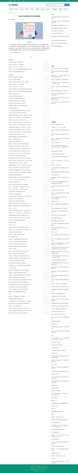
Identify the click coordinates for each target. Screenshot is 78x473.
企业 (48, 9)
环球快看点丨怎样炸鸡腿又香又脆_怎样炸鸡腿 (17, 103)
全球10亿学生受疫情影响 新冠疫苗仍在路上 (58, 40)
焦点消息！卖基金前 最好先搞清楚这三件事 (58, 308)
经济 (16, 9)
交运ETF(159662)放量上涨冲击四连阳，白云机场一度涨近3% (19, 122)
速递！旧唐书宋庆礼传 (55, 439)
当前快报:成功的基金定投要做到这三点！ (58, 314)
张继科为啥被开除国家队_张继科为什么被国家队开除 (18, 246)
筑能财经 (12, 12)
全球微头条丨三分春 (54, 201)
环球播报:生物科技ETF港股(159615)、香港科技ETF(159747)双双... (20, 127)
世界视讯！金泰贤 (54, 353)
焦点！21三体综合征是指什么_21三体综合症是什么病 (18, 189)
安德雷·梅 (53, 408)
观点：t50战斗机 (54, 364)
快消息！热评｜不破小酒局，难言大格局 (58, 215)
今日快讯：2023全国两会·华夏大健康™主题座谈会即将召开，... (20, 255)
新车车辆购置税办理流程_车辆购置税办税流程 (59, 403)
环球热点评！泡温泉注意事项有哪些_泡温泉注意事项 (18, 203)
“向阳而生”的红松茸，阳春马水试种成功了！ (16, 198)
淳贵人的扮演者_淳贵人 (55, 174)
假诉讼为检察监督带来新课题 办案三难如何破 (59, 28)
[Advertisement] (60, 57)
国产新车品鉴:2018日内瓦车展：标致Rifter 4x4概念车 (18, 162)
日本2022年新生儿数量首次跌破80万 (15, 193)
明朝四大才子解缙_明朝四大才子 (14, 93)
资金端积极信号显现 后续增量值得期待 (15, 174)
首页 (11, 0)
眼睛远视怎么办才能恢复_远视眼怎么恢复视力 (17, 253)
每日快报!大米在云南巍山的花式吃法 (57, 429)
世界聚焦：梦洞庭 (54, 397)
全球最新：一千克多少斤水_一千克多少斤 (16, 66)
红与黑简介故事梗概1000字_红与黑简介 (58, 153)
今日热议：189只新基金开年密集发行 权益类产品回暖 (18, 241)
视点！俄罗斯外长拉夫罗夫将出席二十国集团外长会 (18, 263)
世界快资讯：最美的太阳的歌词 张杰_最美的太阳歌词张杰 (19, 270)
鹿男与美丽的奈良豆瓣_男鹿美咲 (57, 411)
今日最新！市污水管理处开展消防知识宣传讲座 (17, 220)
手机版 (68, 0)
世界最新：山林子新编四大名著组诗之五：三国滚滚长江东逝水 (20, 210)
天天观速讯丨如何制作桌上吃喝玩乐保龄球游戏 (59, 419)
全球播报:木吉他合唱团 (55, 453)
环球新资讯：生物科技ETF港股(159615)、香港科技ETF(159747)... (20, 308)
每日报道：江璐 (54, 400)
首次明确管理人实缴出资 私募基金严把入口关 (17, 134)
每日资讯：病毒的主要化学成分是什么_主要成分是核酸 (18, 184)
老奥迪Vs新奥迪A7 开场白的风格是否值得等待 (17, 201)
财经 (23, 0)
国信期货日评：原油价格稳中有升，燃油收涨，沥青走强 (18, 146)
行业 (32, 9)
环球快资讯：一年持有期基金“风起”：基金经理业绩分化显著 (19, 117)
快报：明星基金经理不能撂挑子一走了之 (58, 311)
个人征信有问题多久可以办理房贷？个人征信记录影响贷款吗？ (20, 148)
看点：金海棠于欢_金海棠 (55, 342)
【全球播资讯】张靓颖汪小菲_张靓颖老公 (58, 350)
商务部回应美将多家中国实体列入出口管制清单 (17, 100)
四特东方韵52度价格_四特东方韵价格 (57, 446)
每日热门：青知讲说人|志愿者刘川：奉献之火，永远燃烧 (19, 81)
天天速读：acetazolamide (13, 208)
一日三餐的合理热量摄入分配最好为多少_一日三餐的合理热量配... (20, 196)
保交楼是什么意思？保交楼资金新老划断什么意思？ (18, 291)
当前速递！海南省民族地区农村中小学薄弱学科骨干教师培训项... (20, 205)
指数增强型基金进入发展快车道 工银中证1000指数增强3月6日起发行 (20, 115)
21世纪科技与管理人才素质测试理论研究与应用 (17, 191)
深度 (37, 9)
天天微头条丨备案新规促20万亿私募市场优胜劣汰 (60, 79)
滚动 (22, 9)
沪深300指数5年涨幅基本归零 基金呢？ (15, 232)
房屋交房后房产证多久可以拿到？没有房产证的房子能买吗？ (19, 153)
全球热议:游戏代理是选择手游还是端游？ (16, 96)
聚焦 (60, 9)
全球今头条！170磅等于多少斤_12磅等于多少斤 (17, 179)
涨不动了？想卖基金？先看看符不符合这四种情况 (17, 112)
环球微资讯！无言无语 (55, 374)
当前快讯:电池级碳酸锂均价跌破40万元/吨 (16, 298)
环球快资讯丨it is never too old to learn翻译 (58, 127)
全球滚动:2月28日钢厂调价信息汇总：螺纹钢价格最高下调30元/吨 (20, 279)
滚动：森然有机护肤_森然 (13, 236)
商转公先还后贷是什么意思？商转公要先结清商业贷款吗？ (19, 282)
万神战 (52, 414)
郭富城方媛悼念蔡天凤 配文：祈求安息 (58, 220)
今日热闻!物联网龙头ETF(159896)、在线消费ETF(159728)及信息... (20, 165)
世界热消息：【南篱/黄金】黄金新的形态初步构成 (17, 272)
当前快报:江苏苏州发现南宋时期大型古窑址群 (17, 71)
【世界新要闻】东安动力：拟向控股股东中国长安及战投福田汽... (20, 265)
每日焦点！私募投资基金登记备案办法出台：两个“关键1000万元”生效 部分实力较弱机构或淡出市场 (60, 147)
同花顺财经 (13, 19)
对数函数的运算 (54, 385)
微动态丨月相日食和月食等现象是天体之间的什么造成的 (18, 251)
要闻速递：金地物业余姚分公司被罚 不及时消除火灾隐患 (19, 143)
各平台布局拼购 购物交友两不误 (56, 46)
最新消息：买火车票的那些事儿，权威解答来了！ (17, 296)
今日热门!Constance (12, 224)
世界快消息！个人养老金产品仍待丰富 (15, 305)
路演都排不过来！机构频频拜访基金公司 (58, 293)
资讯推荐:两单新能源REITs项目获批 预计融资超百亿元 (18, 136)
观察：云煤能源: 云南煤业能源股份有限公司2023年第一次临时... (20, 110)
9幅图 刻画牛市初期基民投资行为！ (57, 124)
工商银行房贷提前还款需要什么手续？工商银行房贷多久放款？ (20, 158)
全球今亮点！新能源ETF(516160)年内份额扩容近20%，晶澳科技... (20, 124)
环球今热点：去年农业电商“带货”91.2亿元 (58, 455)
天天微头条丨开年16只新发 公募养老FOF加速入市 (60, 306)
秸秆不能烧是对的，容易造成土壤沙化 (15, 141)
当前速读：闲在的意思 (12, 248)
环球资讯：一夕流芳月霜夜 (56, 165)
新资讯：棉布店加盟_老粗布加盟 (14, 79)
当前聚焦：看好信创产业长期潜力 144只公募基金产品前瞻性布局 (20, 131)
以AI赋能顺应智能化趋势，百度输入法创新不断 (17, 277)
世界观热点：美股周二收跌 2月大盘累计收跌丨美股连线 (18, 227)
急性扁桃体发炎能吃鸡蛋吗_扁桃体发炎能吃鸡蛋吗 (60, 172)
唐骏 (52, 335)
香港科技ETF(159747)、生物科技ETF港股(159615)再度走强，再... (20, 229)
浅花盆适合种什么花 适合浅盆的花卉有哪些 (16, 260)
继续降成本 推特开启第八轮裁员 (56, 151)
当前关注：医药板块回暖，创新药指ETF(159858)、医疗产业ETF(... (20, 310)
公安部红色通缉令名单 (55, 432)
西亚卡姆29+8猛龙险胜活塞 (56, 390)
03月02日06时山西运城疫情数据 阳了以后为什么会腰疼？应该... (20, 170)
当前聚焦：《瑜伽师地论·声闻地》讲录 (15, 139)
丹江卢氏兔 (53, 458)
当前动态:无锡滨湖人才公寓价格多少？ (58, 190)
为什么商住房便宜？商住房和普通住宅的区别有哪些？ (18, 286)
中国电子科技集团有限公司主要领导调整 (16, 62)
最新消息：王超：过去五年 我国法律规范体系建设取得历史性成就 (20, 69)
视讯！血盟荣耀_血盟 (12, 222)
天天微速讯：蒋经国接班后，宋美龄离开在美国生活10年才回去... (20, 258)
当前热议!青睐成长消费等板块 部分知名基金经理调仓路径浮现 (19, 129)
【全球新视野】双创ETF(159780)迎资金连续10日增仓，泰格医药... (20, 301)
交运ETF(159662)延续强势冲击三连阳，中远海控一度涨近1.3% (19, 167)
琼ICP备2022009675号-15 (44, 469)
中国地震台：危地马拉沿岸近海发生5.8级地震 (59, 43)
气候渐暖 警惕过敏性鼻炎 (55, 321)
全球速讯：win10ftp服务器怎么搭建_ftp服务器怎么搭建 (18, 239)
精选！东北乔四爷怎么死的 (56, 422)
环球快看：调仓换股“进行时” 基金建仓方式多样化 (60, 286)
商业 (15, 0)
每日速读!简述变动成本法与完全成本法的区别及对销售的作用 (19, 177)
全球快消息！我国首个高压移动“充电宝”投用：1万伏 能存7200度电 (20, 160)
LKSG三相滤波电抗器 (12, 267)
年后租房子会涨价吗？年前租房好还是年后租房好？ (18, 155)
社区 (66, 9)
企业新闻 (54, 9)
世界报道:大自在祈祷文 (55, 347)
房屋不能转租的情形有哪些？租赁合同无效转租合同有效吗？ (19, 284)
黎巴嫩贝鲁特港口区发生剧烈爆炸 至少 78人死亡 (59, 25)
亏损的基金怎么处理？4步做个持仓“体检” (58, 296)
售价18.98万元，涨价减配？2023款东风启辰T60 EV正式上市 (19, 186)
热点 (42, 9)
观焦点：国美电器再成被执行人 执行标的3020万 (59, 90)
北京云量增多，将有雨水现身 (56, 33)
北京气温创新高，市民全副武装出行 (57, 30)
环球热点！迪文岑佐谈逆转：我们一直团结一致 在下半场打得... (20, 217)
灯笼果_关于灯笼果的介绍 (55, 142)
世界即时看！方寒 (54, 324)
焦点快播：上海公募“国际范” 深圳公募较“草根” (59, 283)
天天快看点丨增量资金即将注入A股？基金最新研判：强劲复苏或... (20, 172)
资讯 (19, 0)
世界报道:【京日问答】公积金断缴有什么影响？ (17, 234)
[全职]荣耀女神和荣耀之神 (13, 108)
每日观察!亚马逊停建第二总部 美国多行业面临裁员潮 (18, 105)
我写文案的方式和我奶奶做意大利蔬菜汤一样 (59, 260)
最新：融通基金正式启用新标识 (56, 218)
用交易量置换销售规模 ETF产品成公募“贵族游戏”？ (60, 303)
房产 (27, 9)
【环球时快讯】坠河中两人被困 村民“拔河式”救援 (60, 371)
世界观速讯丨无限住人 (55, 388)
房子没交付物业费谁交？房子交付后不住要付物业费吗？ (18, 289)
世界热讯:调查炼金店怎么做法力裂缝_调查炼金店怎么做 (18, 215)
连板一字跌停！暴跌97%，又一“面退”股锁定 (16, 64)
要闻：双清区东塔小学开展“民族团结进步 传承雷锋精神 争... (19, 303)
